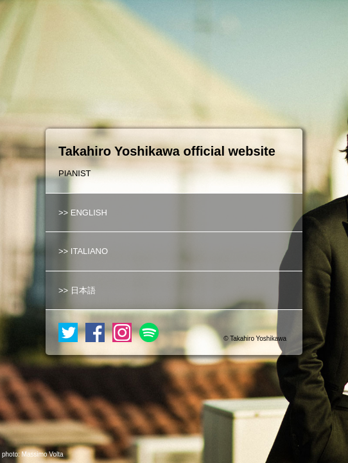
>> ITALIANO (83, 251)
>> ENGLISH (82, 212)
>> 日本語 (77, 290)
